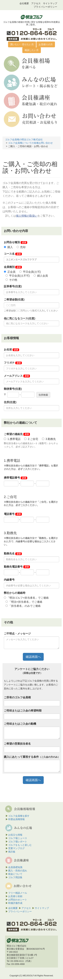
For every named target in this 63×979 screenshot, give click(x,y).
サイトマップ (50, 3)
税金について (15, 874)
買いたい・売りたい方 (22, 44)
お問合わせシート (17, 899)
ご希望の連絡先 (17, 434)
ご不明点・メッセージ (17, 633)
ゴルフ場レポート (17, 841)
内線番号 (9, 579)
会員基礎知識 (15, 867)
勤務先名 (13, 553)
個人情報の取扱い (26, 215)
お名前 (11, 349)
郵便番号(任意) (13, 388)
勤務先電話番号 (17, 566)
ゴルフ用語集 (15, 877)
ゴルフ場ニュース (17, 838)
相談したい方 (32, 50)
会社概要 (24, 3)
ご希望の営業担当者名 (17, 743)
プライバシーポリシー (45, 6)
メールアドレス (17, 375)
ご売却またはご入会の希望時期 (22, 710)
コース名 (13, 253)
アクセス (36, 3)
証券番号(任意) (13, 286)
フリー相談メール (17, 893)
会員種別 (13, 267)
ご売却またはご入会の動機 (20, 723)
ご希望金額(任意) (14, 299)
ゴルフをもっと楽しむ (20, 845)
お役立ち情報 (15, 834)
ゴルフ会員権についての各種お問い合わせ (30, 143)
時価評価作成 (15, 903)
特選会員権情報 (16, 819)
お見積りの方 (46, 44)
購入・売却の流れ (17, 870)
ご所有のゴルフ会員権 (17, 697)
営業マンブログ (16, 848)
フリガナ (13, 362)
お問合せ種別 (15, 242)
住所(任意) (10, 402)
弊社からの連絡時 (14, 592)
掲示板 (11, 851)
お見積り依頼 (15, 896)
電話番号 (13, 514)
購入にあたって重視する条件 (32, 756)
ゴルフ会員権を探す (18, 816)
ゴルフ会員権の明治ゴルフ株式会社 (24, 139)
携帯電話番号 (15, 477)
